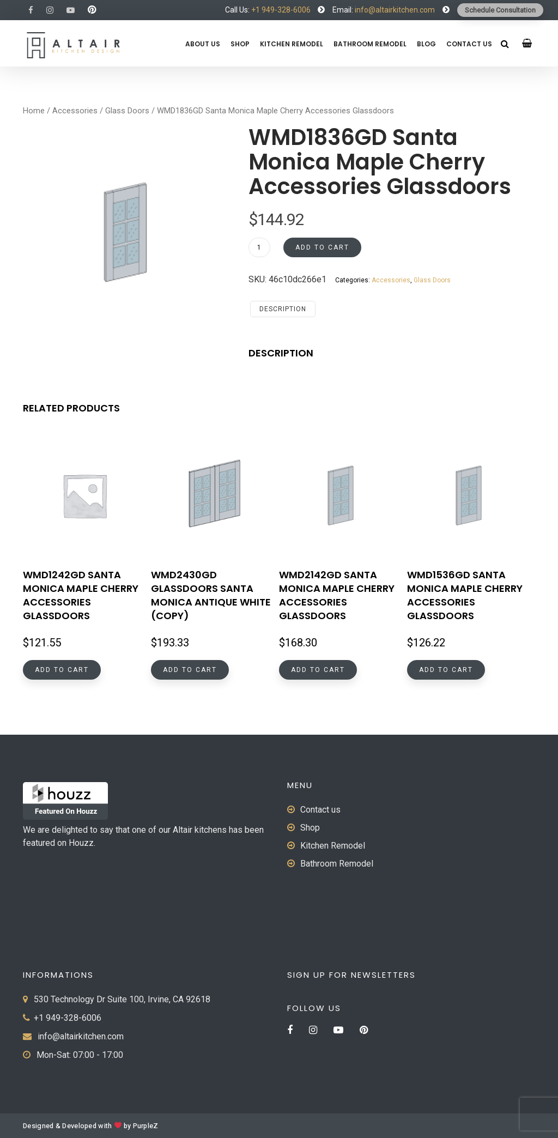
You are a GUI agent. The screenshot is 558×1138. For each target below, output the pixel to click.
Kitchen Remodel (291, 44)
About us (202, 44)
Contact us (469, 44)
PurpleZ (146, 1126)
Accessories (75, 111)
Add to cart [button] (62, 670)
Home (34, 111)
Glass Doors (127, 111)
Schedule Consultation (500, 10)
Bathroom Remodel (370, 44)
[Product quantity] (259, 247)
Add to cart (322, 247)
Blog (426, 44)
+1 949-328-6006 (281, 9)
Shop (240, 44)
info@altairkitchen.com (394, 9)
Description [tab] (282, 309)
